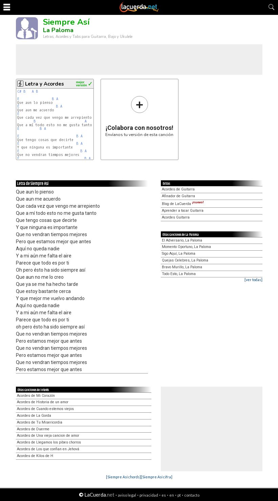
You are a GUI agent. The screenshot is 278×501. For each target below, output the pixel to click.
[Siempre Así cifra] (156, 477)
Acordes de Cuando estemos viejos (45, 409)
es (164, 495)
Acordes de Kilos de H (35, 456)
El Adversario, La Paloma (182, 240)
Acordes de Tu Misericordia (39, 422)
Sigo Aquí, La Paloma (178, 253)
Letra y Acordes (44, 84)
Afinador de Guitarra (178, 196)
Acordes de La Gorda (34, 415)
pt (179, 495)
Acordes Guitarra (176, 217)
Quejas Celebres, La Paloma (185, 260)
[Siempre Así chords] (123, 477)
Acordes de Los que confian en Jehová (48, 449)
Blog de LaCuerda (183, 204)
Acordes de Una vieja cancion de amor (48, 435)
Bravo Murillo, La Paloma (182, 267)
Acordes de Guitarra (178, 189)
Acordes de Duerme (33, 429)
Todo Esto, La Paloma (179, 274)
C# (19, 91)
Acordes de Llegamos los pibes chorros (49, 442)
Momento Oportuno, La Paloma (186, 247)
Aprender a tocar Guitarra (183, 210)
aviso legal (127, 495)
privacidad (149, 495)
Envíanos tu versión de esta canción (139, 116)
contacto (191, 495)
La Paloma (58, 30)
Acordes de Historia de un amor (42, 402)
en (171, 495)
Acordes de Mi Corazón (36, 395)
